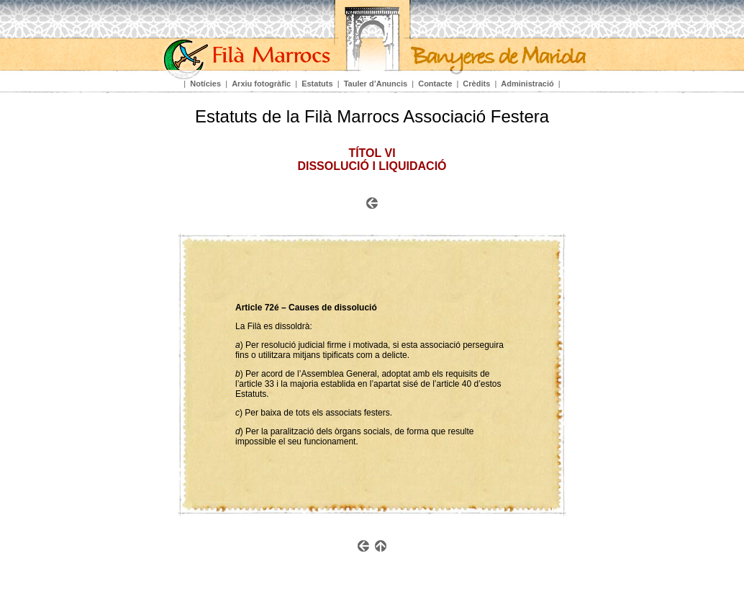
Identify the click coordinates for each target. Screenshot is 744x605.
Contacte (435, 83)
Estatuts (316, 83)
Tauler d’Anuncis (375, 83)
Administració (527, 83)
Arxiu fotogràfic (261, 83)
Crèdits (476, 83)
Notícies (205, 83)
